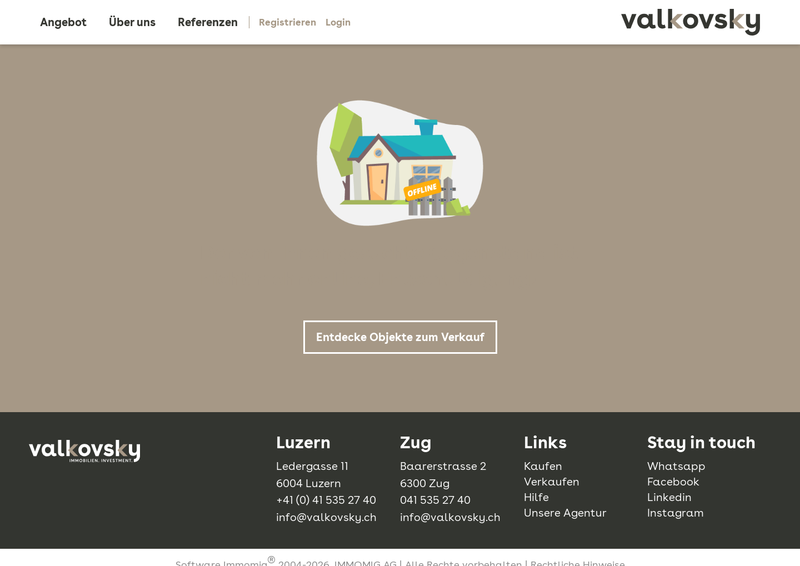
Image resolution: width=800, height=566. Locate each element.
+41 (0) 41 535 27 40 (326, 500)
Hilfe (536, 497)
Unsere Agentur (565, 512)
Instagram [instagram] (675, 512)
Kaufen (543, 466)
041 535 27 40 (435, 500)
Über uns (132, 22)
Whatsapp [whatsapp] (676, 466)
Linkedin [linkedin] (669, 497)
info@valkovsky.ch (326, 517)
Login (338, 22)
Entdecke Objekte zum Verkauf (400, 337)
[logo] (690, 22)
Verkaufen (551, 481)
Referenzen (208, 22)
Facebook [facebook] (673, 481)
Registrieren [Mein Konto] (287, 22)
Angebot (63, 22)
